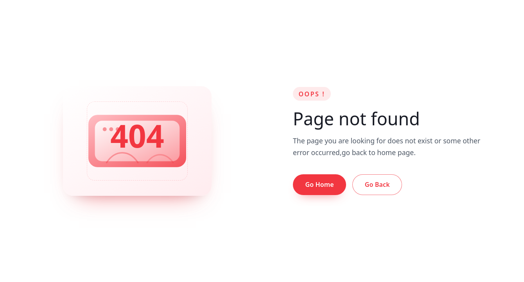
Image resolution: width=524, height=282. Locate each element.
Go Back (377, 184)
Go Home (319, 184)
